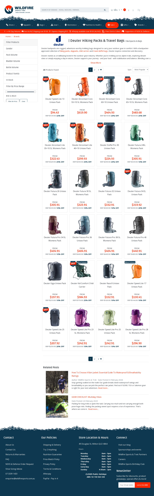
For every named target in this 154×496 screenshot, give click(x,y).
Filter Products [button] (12, 42)
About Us (10, 444)
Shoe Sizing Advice (14, 468)
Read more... (103, 387)
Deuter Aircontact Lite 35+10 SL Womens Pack (54, 146)
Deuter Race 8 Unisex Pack (109, 285)
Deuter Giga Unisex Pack (55, 283)
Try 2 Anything (50, 449)
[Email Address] (126, 484)
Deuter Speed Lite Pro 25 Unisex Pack (109, 331)
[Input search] (70, 10)
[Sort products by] (140, 69)
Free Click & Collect (111, 31)
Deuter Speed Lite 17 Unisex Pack (136, 285)
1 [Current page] (90, 69)
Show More (96, 62)
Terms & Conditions (52, 468)
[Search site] (105, 10)
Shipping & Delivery (52, 444)
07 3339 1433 (11, 473)
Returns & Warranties (15, 454)
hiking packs (65, 50)
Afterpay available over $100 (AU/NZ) (85, 31)
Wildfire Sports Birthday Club (131, 463)
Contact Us (10, 449)
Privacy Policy (49, 463)
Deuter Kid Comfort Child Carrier (82, 285)
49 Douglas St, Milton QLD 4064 (93, 443)
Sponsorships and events (129, 449)
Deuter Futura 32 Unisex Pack (109, 192)
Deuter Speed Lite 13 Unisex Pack (54, 100)
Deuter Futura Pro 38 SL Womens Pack (109, 238)
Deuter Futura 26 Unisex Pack (55, 192)
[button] (21, 48)
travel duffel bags (100, 50)
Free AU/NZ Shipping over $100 (35, 31)
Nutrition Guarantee (52, 454)
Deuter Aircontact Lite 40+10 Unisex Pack (82, 146)
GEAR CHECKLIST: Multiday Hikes (86, 396)
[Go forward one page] (100, 69)
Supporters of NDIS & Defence (135, 31)
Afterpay (47, 473)
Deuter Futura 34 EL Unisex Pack (137, 192)
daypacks (74, 50)
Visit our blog (124, 444)
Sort (129, 69)
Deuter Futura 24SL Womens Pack (137, 146)
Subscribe (142, 485)
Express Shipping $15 (58, 31)
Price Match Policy (51, 458)
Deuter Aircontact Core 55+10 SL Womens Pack (82, 100)
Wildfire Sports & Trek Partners (132, 454)
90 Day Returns (12, 31)
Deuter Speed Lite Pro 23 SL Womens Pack (82, 331)
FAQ (7, 458)
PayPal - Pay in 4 (50, 478)
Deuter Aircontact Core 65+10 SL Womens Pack (136, 100)
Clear (23, 101)
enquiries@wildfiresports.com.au (20, 478)
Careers (121, 458)
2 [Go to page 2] (94, 69)
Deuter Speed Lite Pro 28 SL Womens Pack (136, 331)
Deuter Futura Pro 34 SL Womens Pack (55, 238)
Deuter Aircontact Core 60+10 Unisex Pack (109, 100)
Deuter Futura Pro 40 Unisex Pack (136, 238)
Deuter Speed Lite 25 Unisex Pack (54, 331)
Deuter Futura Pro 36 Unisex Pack (82, 238)
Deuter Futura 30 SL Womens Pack (82, 192)
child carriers (84, 50)
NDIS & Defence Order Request (20, 463)
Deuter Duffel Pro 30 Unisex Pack (109, 146)
